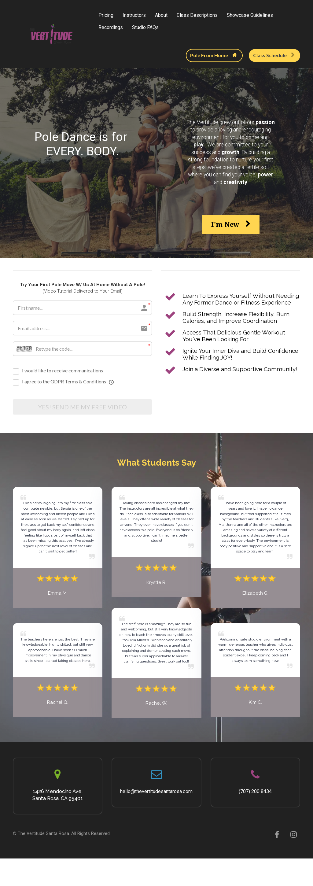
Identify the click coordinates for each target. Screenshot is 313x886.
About (161, 15)
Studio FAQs (145, 27)
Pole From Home (213, 55)
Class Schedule (273, 55)
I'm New (230, 224)
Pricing (105, 15)
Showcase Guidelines (250, 15)
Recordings (110, 27)
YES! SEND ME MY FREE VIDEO (82, 407)
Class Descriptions (197, 15)
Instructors (134, 15)
